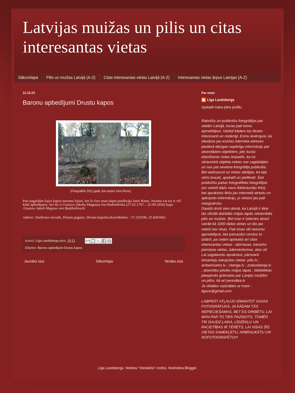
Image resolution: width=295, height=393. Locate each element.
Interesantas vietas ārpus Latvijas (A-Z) (212, 77)
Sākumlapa (28, 77)
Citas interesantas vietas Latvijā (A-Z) (137, 77)
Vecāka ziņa (174, 261)
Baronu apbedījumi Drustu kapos (59, 247)
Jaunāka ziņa (34, 261)
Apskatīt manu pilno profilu (221, 107)
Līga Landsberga (220, 100)
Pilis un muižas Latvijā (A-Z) (71, 77)
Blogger (190, 368)
